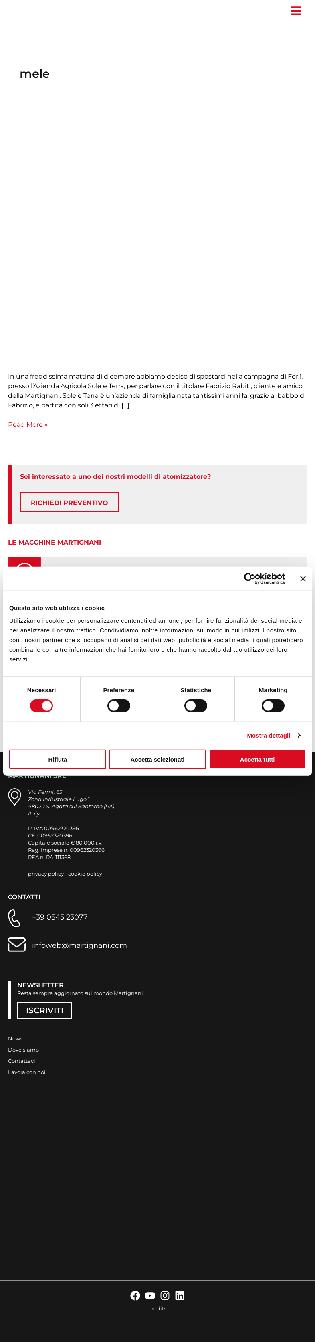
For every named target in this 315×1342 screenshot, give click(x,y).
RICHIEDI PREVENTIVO (69, 504)
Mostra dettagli (268, 735)
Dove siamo (23, 1049)
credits (157, 1308)
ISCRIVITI (44, 1010)
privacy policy (46, 873)
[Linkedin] (180, 1296)
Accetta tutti (257, 759)
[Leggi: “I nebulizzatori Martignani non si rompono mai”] (157, 241)
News (15, 1038)
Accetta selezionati (157, 759)
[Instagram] (165, 1296)
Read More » (28, 426)
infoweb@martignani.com (79, 945)
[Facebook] (135, 1296)
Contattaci (21, 1061)
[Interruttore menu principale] (296, 11)
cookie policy (85, 873)
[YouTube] (150, 1296)
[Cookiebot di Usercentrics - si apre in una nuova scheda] (250, 579)
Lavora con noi (27, 1072)
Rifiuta (57, 759)
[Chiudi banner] (303, 579)
